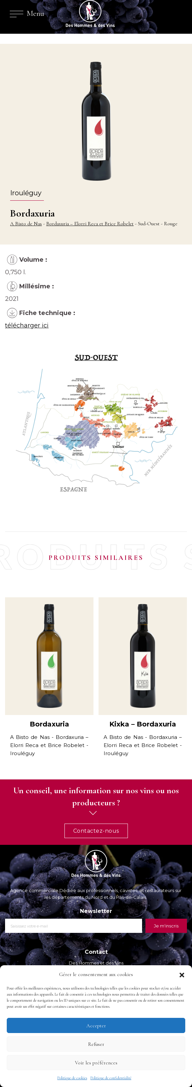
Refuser (96, 1044)
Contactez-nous (96, 831)
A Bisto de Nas (26, 224)
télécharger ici (27, 325)
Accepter (96, 1026)
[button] (182, 974)
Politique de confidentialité (110, 1078)
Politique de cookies (72, 1078)
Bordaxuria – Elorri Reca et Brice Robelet (90, 224)
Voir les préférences (96, 1063)
